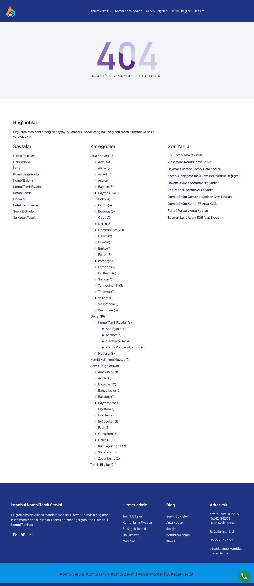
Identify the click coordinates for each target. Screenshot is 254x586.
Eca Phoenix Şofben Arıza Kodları (191, 189)
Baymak (104, 193)
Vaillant (103, 298)
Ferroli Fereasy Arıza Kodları (188, 210)
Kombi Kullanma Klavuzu (107, 359)
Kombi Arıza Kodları (26, 174)
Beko (102, 199)
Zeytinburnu (106, 458)
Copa (102, 217)
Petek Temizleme (25, 205)
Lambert (104, 267)
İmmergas (105, 261)
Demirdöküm (107, 230)
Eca (101, 242)
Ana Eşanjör (114, 329)
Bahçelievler (107, 390)
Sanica (103, 279)
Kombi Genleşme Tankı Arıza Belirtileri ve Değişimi (203, 175)
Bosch (102, 205)
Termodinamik (108, 285)
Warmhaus (105, 310)
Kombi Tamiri (22, 193)
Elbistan (104, 409)
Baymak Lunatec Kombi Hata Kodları (194, 168)
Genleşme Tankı (117, 341)
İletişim (18, 168)
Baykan (103, 187)
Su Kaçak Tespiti (24, 217)
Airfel (101, 162)
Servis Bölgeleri (24, 211)
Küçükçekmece (109, 446)
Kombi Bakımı (23, 180)
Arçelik (103, 174)
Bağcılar (104, 384)
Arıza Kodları (99, 156)
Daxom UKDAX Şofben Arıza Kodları (193, 182)
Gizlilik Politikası (24, 156)
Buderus (104, 211)
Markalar (19, 199)
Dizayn (103, 236)
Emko (102, 248)
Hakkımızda (21, 162)
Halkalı (103, 440)
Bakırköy (104, 397)
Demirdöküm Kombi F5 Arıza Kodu (192, 203)
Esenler (103, 415)
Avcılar (103, 378)
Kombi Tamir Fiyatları (27, 187)
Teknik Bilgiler (100, 464)
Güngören (105, 434)
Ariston (103, 180)
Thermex (104, 292)
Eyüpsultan (106, 421)
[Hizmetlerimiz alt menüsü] (94, 11)
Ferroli (102, 254)
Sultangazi (105, 452)
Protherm (105, 273)
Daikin (102, 224)
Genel (94, 316)
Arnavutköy (106, 372)
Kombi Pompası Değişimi (124, 347)
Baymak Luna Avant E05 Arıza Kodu (193, 217)
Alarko (102, 168)
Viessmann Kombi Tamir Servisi (190, 161)
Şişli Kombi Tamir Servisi (185, 155)
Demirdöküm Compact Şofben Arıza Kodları (200, 196)
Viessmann (106, 304)
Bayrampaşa (107, 403)
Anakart (111, 335)
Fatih (101, 427)
